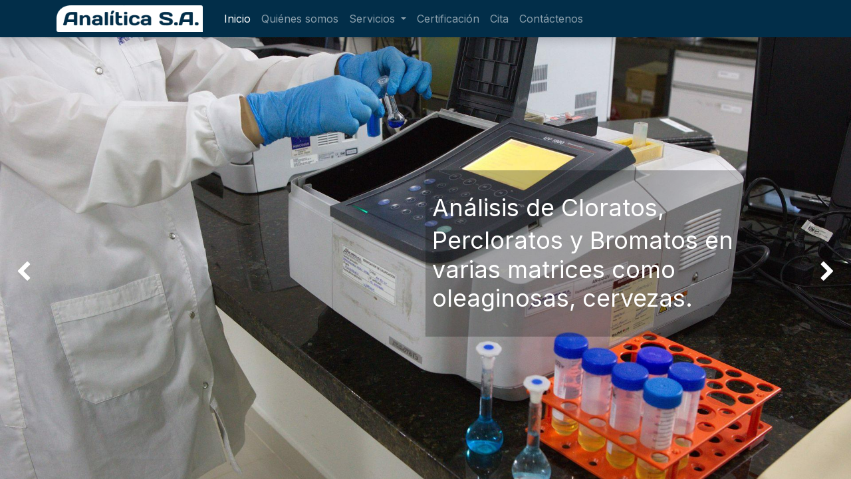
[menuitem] (237, 18)
